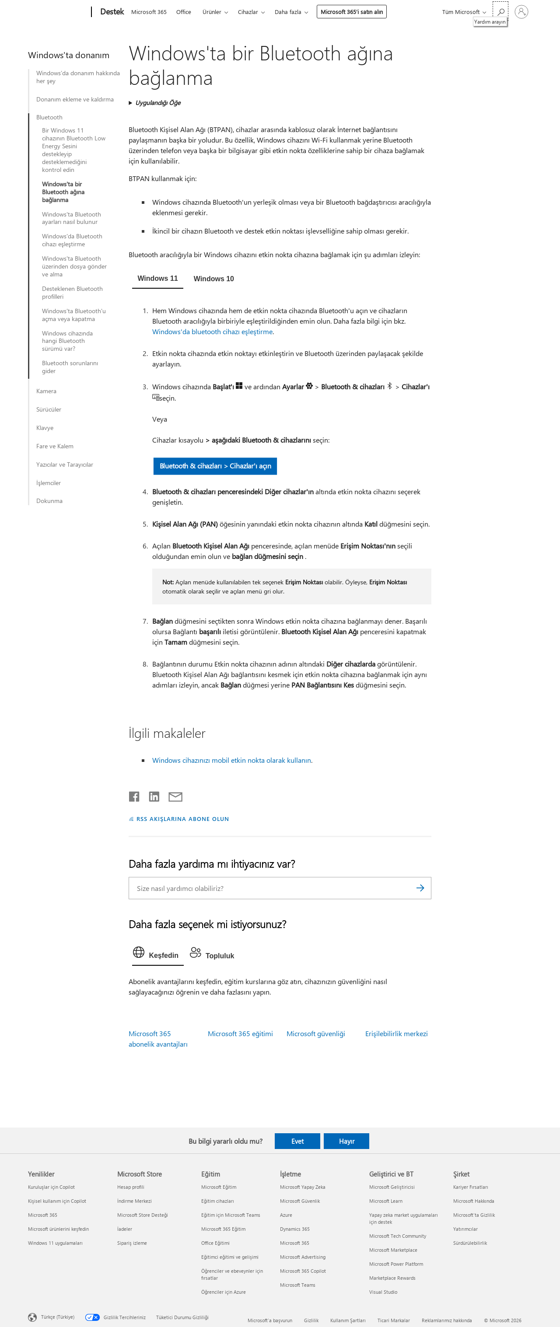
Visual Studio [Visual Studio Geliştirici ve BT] (383, 1292)
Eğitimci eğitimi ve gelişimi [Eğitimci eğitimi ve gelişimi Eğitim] (230, 1257)
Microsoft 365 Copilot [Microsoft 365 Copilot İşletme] (303, 1271)
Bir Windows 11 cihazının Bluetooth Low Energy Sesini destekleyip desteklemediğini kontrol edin (73, 149)
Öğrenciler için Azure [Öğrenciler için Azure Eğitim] (223, 1292)
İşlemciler (48, 483)
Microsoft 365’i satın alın (352, 11)
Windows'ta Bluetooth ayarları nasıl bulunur (71, 218)
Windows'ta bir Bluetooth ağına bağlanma (63, 192)
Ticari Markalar (394, 1320)
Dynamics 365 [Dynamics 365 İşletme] (295, 1229)
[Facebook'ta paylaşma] (135, 795)
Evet (297, 1141)
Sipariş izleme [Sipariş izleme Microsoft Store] (132, 1243)
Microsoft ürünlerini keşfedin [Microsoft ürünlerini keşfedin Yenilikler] (58, 1229)
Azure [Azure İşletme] (286, 1215)
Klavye (44, 428)
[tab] (157, 279)
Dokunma (49, 501)
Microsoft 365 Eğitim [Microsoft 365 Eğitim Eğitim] (223, 1229)
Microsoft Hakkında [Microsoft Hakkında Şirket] (473, 1201)
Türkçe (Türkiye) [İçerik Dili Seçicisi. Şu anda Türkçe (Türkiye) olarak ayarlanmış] (57, 1316)
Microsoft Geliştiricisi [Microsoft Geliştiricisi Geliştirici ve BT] (392, 1187)
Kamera (46, 391)
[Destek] (111, 12)
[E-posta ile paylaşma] (171, 795)
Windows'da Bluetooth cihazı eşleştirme (72, 240)
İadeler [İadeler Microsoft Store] (124, 1229)
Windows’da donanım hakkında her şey (78, 77)
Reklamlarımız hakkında (447, 1320)
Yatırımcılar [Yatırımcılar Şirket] (465, 1229)
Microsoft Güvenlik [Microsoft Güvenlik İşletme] (300, 1201)
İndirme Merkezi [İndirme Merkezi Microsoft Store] (134, 1201)
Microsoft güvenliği (316, 1033)
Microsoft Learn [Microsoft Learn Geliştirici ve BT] (385, 1201)
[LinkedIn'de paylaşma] (151, 795)
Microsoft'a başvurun (270, 1320)
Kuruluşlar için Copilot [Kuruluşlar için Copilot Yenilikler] (51, 1187)
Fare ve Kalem (55, 446)
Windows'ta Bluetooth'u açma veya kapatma (74, 315)
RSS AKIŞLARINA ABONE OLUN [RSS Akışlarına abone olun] (182, 818)
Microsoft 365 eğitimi (240, 1033)
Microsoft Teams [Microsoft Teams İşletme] (297, 1285)
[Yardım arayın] (500, 11)
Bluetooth (49, 117)
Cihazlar (248, 11)
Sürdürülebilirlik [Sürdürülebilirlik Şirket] (470, 1243)
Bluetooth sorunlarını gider (70, 367)
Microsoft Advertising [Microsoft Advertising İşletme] (303, 1257)
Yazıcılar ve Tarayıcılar (64, 464)
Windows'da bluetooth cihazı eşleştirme (212, 331)
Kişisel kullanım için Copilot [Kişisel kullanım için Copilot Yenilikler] (57, 1201)
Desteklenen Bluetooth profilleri (72, 292)
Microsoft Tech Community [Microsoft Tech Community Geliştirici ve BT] (397, 1236)
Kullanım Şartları (348, 1320)
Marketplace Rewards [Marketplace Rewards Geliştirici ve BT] (392, 1278)
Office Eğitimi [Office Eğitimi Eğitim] (215, 1243)
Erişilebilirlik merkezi (396, 1033)
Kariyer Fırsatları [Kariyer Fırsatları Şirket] (470, 1187)
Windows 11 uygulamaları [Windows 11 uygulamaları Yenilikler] (55, 1243)
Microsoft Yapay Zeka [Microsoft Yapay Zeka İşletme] (303, 1187)
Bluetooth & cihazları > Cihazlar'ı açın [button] (215, 465)
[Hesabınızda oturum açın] (521, 11)
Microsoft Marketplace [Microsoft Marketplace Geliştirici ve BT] (393, 1250)
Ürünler (212, 11)
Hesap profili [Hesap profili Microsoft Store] (130, 1187)
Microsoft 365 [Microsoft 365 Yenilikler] (42, 1215)
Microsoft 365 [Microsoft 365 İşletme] (294, 1243)
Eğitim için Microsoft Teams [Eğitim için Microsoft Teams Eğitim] (230, 1215)
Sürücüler (48, 409)
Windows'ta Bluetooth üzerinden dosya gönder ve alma (74, 266)
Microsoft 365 (149, 11)
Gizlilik (311, 1320)
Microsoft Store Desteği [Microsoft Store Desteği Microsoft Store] (142, 1215)
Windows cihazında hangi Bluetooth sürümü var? (67, 341)
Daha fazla (288, 11)
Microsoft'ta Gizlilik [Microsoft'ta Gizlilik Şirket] (474, 1215)
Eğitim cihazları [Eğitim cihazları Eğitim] (217, 1201)
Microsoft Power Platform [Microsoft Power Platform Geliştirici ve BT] (396, 1264)
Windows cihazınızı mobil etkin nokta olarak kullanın (231, 760)
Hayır (346, 1141)
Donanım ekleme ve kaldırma (75, 99)
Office (183, 11)
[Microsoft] (58, 12)
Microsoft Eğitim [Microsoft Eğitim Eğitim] (218, 1187)
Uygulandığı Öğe (157, 102)
